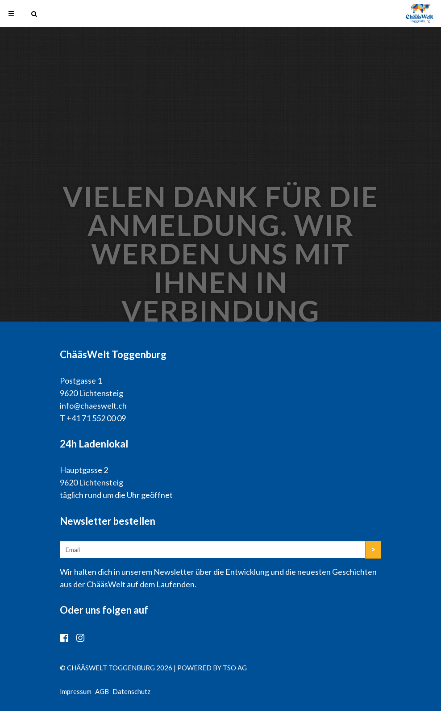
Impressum (76, 691)
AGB (102, 691)
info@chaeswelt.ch (93, 405)
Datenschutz (131, 691)
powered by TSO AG (212, 668)
